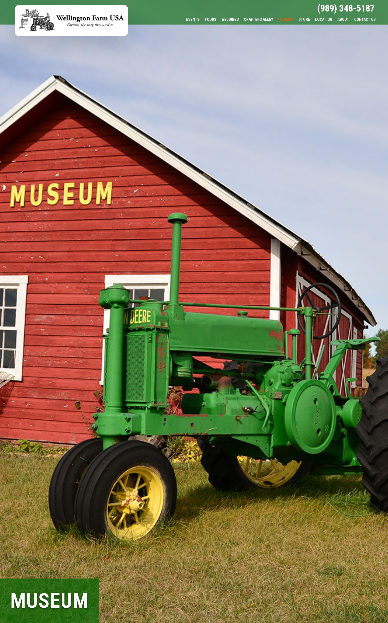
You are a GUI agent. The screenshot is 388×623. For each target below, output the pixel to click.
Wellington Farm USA (71, 20)
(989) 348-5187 (346, 8)
